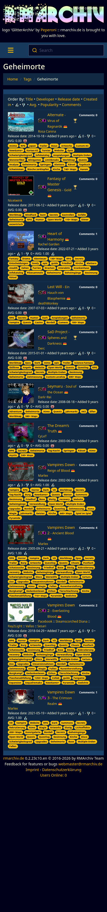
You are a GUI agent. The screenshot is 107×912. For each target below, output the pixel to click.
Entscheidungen (18, 263)
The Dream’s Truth (58, 428)
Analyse (13, 164)
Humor (40, 219)
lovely (35, 263)
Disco (39, 577)
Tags (27, 79)
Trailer (43, 145)
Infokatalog (42, 155)
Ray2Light (15, 626)
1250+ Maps (41, 678)
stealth (13, 268)
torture (86, 577)
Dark (45, 317)
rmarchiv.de (13, 758)
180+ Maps (78, 322)
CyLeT (42, 436)
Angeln (27, 367)
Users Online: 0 (53, 775)
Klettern (59, 164)
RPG (23, 145)
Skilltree (14, 367)
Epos (70, 150)
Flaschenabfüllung (20, 595)
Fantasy (13, 258)
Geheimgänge (73, 272)
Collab (55, 678)
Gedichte (71, 595)
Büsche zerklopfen (38, 169)
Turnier (46, 150)
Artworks (66, 145)
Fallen (52, 586)
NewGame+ (16, 150)
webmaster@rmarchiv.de (80, 763)
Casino (39, 322)
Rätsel (71, 164)
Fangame (79, 678)
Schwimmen (16, 169)
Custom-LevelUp (55, 377)
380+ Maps (31, 416)
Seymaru (61, 389)
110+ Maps (71, 219)
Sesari (41, 626)
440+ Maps (66, 513)
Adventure (15, 411)
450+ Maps (15, 732)
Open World (54, 219)
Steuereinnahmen (43, 581)
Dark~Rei (44, 397)
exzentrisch (16, 224)
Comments (71, 104)
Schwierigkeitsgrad (20, 155)
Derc (41, 348)
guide (54, 263)
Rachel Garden (48, 244)
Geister (40, 513)
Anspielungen (61, 155)
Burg (27, 494)
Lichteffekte (82, 727)
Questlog (83, 367)
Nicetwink (15, 200)
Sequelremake (33, 682)
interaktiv (64, 268)
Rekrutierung (85, 567)
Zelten (25, 268)
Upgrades (15, 508)
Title (29, 99)
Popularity (49, 104)
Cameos (63, 322)
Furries (37, 268)
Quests (83, 160)
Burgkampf (15, 591)
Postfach (88, 562)
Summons (81, 494)
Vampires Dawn (62, 467)
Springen (45, 164)
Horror (35, 490)
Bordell (51, 322)
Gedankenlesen (35, 591)
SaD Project (58, 337)
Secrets (53, 214)
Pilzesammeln (35, 272)
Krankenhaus (81, 268)
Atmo (47, 362)
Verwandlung (37, 504)
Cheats (75, 562)
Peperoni (48, 29)
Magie (13, 513)
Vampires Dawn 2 (61, 533)
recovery (65, 499)
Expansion (15, 682)
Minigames (34, 160)
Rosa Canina (47, 131)
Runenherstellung (70, 586)
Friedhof (67, 263)
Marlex (43, 475)
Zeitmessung (34, 377)
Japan (32, 145)
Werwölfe (51, 577)
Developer (45, 99)
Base (42, 499)
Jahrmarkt (72, 411)
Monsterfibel (16, 160)
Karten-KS (32, 150)
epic (45, 263)
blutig (52, 499)
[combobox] (66, 50)
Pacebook (45, 621)
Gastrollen (68, 214)
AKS (83, 411)
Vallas (30, 626)
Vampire (14, 322)
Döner (85, 219)
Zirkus (51, 591)
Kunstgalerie (33, 732)
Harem (84, 169)
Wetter (68, 494)
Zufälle (82, 214)
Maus (54, 145)
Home (12, 79)
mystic (13, 455)
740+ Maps (70, 169)
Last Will (59, 292)
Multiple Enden (82, 155)
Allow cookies (86, 7)
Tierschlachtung (68, 591)
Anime (13, 145)
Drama (26, 258)
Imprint (32, 769)
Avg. (33, 104)
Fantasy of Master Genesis (59, 187)
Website (59, 150)
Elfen (92, 411)
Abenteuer (40, 258)
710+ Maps (41, 595)
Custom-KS (82, 145)
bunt (43, 214)
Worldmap (69, 160)
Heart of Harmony (58, 236)
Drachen (50, 268)
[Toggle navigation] (10, 50)
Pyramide (15, 518)
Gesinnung (91, 272)
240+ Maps (27, 455)
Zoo (11, 581)
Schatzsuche (16, 567)
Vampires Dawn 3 (61, 698)
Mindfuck (30, 214)
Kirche (56, 169)
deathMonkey (48, 303)
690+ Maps (75, 377)
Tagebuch (84, 164)
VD (54, 490)
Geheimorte (29, 164)
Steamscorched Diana (71, 621)
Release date (69, 99)
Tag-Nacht (54, 450)
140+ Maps (56, 258)
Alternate (57, 120)
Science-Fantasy (83, 362)
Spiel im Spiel (83, 513)
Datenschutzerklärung (61, 769)
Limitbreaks (52, 160)
